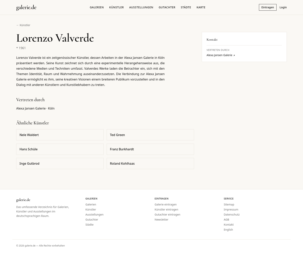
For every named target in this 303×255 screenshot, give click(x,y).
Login (283, 7)
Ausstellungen (141, 7)
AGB (226, 219)
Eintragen (267, 7)
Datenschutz (232, 214)
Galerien (97, 7)
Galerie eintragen (166, 204)
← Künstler (23, 25)
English (228, 229)
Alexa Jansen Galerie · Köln (35, 108)
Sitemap (229, 204)
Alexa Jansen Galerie (221, 55)
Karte (201, 7)
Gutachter (167, 7)
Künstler (116, 7)
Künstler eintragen (166, 209)
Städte (186, 7)
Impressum (231, 209)
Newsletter (161, 219)
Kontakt (229, 224)
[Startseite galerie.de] (26, 7)
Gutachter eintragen (167, 214)
